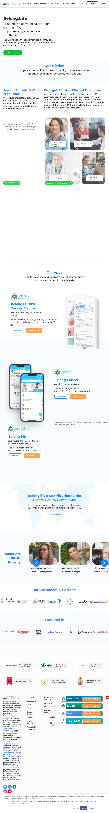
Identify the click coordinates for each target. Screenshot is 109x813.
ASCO (16, 748)
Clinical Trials (49, 708)
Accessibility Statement (32, 729)
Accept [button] (84, 808)
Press (29, 706)
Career (29, 719)
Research (48, 704)
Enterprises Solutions (41, 3)
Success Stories (30, 714)
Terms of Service (30, 723)
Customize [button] (76, 808)
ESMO (5, 750)
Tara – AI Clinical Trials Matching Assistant (12, 753)
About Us (81, 3)
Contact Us (50, 718)
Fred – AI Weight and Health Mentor (10, 757)
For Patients (56, 3)
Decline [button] (92, 808)
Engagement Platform (49, 699)
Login (104, 3)
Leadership (31, 702)
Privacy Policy (47, 713)
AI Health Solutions (69, 3)
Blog (29, 709)
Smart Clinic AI (26, 3)
